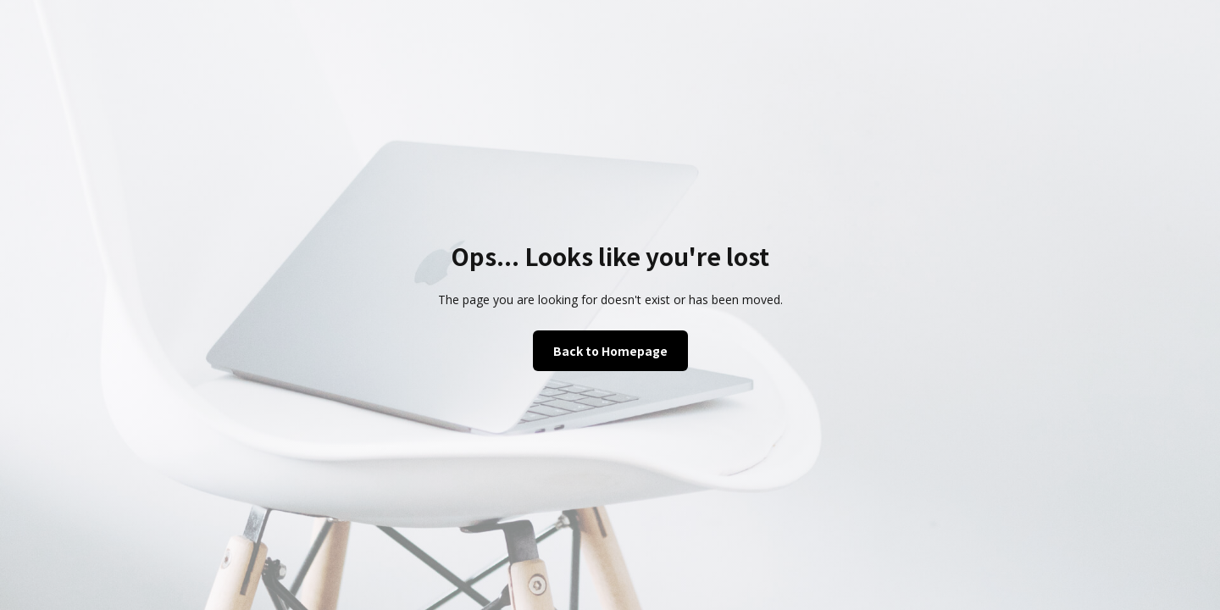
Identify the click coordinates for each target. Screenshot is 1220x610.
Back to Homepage (610, 350)
